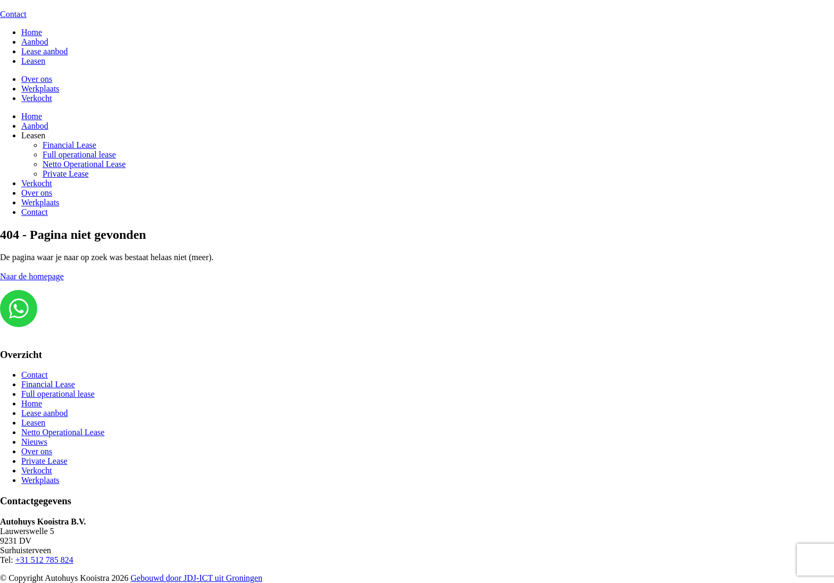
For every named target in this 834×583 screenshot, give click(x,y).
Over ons (36, 79)
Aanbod (34, 41)
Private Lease (66, 173)
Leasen (33, 60)
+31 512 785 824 (44, 559)
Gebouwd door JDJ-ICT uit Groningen (197, 577)
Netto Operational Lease (84, 164)
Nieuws (34, 441)
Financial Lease (69, 144)
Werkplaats (40, 88)
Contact (13, 14)
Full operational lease (79, 154)
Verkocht (36, 98)
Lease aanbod (44, 51)
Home (31, 32)
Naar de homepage (32, 276)
